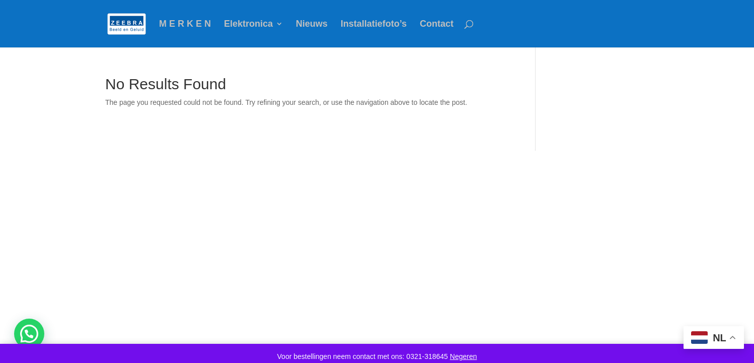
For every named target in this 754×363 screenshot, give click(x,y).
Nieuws (312, 24)
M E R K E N (185, 24)
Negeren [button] (463, 356)
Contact (437, 24)
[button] (29, 334)
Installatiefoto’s (374, 24)
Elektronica (248, 24)
